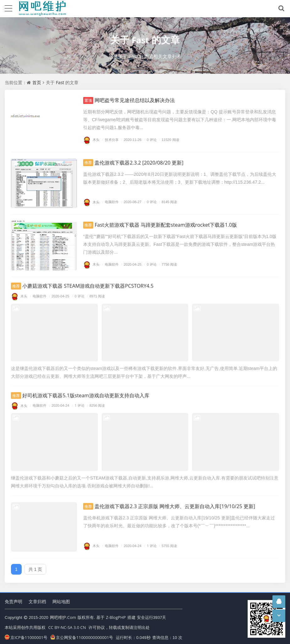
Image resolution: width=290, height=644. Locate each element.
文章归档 (37, 599)
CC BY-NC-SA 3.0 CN (67, 624)
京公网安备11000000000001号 (82, 634)
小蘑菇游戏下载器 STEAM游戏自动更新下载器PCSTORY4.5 (90, 281)
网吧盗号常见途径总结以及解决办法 (134, 100)
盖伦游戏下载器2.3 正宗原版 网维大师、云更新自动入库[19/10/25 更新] (179, 497)
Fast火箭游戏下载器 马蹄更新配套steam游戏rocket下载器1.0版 (169, 225)
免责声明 (13, 599)
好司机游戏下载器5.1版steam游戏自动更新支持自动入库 (88, 388)
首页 (36, 82)
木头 (91, 140)
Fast (140, 39)
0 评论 (149, 140)
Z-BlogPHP (116, 615)
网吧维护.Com (63, 615)
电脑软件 (109, 202)
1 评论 (77, 399)
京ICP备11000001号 (26, 634)
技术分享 (109, 140)
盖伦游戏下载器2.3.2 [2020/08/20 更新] (139, 163)
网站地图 (61, 599)
